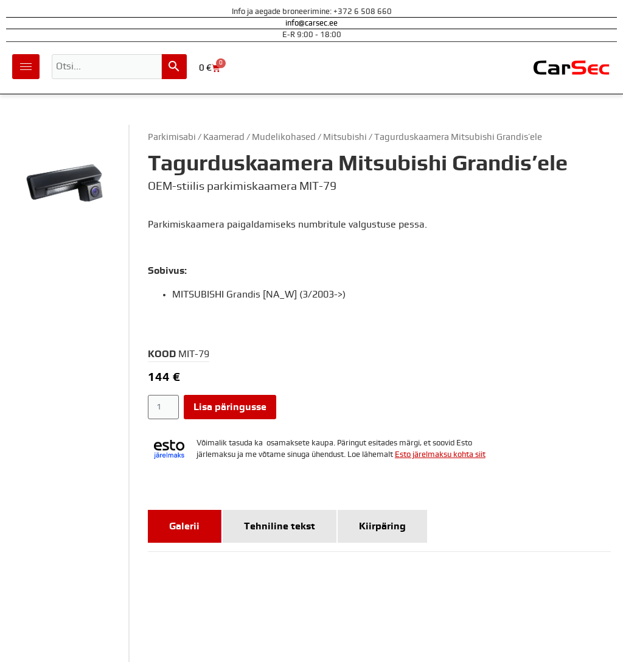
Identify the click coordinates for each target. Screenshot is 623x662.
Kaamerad (224, 137)
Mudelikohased (284, 137)
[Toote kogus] (163, 407)
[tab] (184, 526)
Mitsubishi (345, 137)
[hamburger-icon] (26, 66)
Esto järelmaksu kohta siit (440, 455)
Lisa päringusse (229, 407)
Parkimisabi (172, 137)
